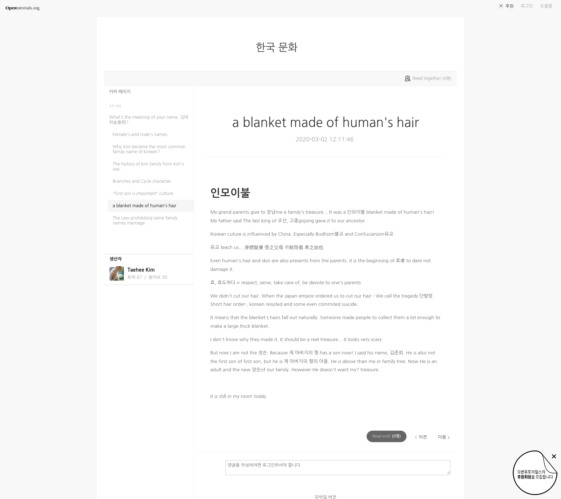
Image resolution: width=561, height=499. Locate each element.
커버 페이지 (120, 92)
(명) (386, 436)
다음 (442, 437)
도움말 (546, 6)
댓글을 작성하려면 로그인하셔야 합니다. (338, 467)
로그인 (527, 6)
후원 (510, 6)
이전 (423, 437)
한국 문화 (279, 47)
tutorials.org (22, 7)
